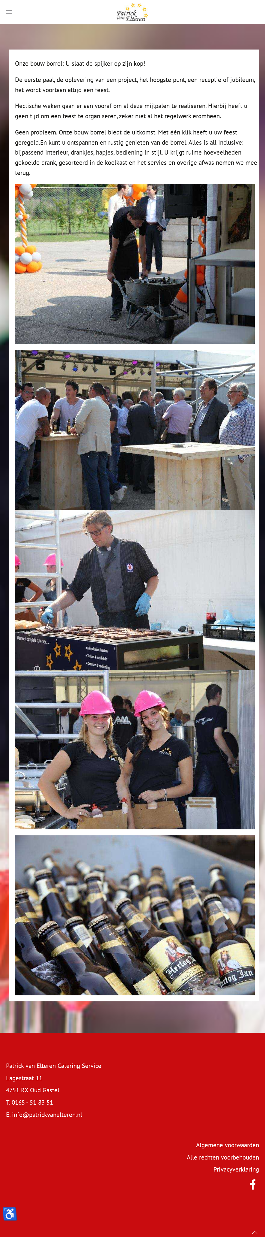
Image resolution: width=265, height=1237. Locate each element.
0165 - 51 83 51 (32, 1102)
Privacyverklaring (236, 1169)
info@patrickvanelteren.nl (47, 1115)
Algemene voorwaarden (227, 1145)
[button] (9, 12)
